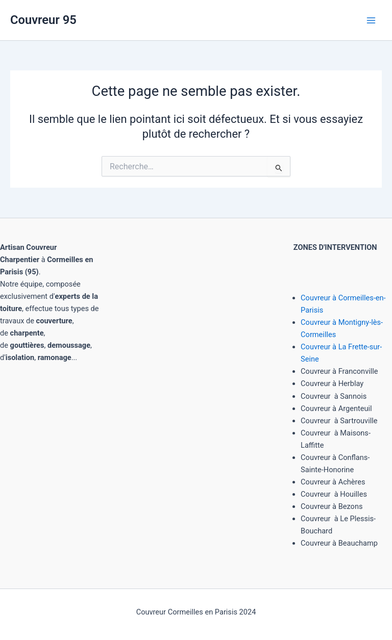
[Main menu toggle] (371, 20)
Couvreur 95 (43, 20)
